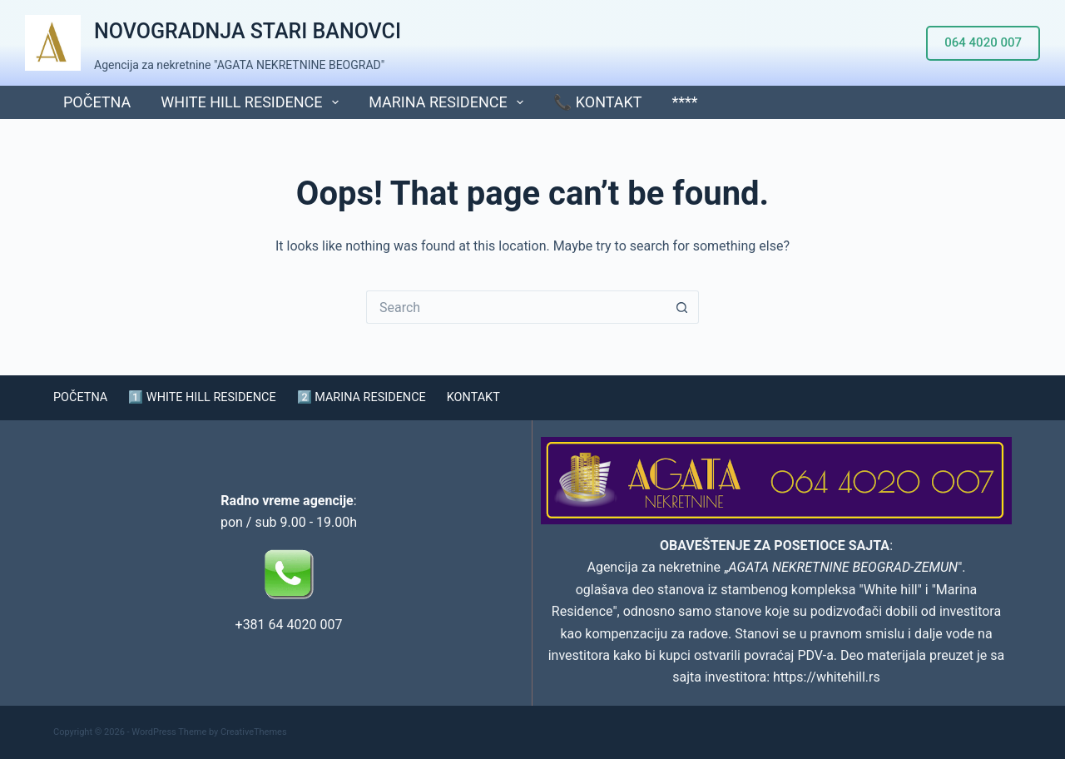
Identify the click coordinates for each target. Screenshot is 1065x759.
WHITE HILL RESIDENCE (253, 102)
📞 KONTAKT (597, 102)
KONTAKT (512, 397)
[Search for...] (516, 307)
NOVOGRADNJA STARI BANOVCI (247, 31)
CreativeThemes (253, 732)
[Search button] (682, 307)
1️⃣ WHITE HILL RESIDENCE (216, 397)
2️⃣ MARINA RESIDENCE (390, 397)
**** (685, 102)
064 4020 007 (983, 42)
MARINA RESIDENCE (449, 102)
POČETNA (97, 102)
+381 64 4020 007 (289, 624)
